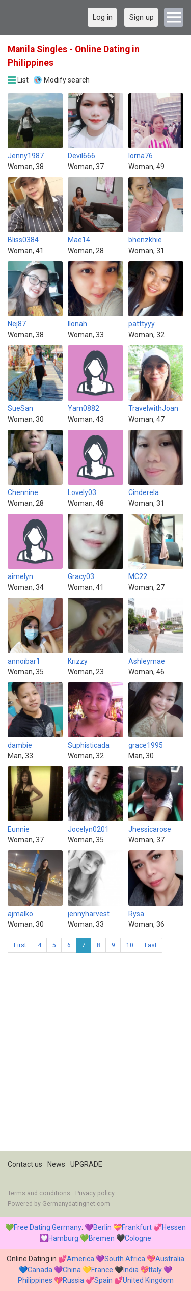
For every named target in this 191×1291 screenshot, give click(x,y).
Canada (40, 1270)
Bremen (102, 1238)
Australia (169, 1259)
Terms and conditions (39, 1193)
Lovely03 (82, 492)
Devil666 (81, 156)
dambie (20, 745)
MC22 (137, 576)
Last (151, 945)
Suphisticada (89, 745)
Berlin (102, 1227)
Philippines (35, 1280)
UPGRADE (86, 1164)
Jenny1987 (26, 156)
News (56, 1164)
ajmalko (20, 914)
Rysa (136, 914)
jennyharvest (89, 914)
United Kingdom (148, 1280)
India (131, 1270)
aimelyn (20, 576)
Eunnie (19, 829)
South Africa (124, 1259)
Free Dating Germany (47, 1227)
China (72, 1270)
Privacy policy (95, 1193)
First (20, 945)
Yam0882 (83, 408)
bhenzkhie (145, 240)
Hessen (174, 1227)
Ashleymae (146, 661)
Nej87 (17, 324)
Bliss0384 (23, 240)
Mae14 (79, 240)
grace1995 (145, 745)
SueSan (20, 408)
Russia (73, 1280)
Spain (103, 1280)
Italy (155, 1270)
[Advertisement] (95, 1055)
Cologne (138, 1238)
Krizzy (78, 661)
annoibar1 (24, 661)
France (102, 1270)
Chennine (23, 492)
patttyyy (141, 324)
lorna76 (140, 156)
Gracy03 (81, 576)
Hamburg (63, 1238)
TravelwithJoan (153, 408)
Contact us (25, 1164)
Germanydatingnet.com (76, 1203)
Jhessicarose (149, 829)
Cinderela (143, 492)
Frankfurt (137, 1227)
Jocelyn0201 (88, 829)
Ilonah (77, 324)
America (80, 1259)
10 (129, 945)
